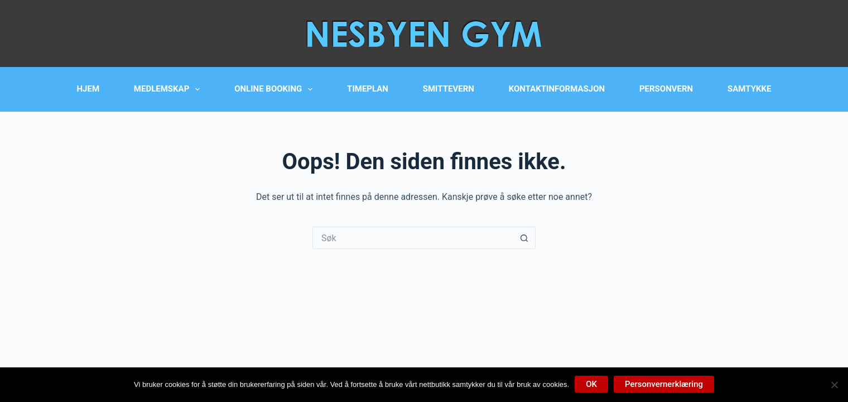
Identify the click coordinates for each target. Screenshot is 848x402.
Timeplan (367, 89)
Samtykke (749, 89)
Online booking (275, 89)
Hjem (88, 89)
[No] (834, 384)
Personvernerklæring (664, 384)
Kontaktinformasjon (557, 89)
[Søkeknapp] (524, 238)
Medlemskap (169, 89)
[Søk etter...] (412, 238)
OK (591, 384)
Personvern (666, 89)
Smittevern (448, 89)
